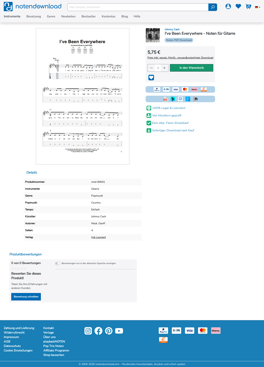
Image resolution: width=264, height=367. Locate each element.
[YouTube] (119, 333)
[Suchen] (212, 7)
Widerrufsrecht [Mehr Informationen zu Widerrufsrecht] (14, 333)
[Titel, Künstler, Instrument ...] (138, 7)
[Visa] (189, 330)
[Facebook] (98, 333)
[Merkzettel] (238, 7)
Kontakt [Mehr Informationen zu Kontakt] (48, 328)
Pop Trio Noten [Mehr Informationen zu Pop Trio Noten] (53, 346)
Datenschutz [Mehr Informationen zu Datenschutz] (12, 346)
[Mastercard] (202, 330)
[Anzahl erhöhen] (164, 68)
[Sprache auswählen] (257, 7)
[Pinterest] (109, 333)
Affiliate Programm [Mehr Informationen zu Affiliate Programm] (56, 351)
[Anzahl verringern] (151, 68)
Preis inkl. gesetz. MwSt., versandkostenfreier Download (180, 57)
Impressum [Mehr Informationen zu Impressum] (11, 337)
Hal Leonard (98, 237)
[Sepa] (176, 330)
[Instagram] (88, 333)
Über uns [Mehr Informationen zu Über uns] (49, 337)
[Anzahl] (158, 68)
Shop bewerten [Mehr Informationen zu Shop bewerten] (53, 355)
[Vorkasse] (163, 339)
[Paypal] (163, 330)
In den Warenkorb (191, 68)
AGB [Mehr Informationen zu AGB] (7, 342)
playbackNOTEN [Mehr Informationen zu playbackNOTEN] (54, 342)
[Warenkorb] (248, 7)
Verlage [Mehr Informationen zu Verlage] (48, 333)
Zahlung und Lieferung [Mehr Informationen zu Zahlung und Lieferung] (19, 328)
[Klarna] (215, 330)
